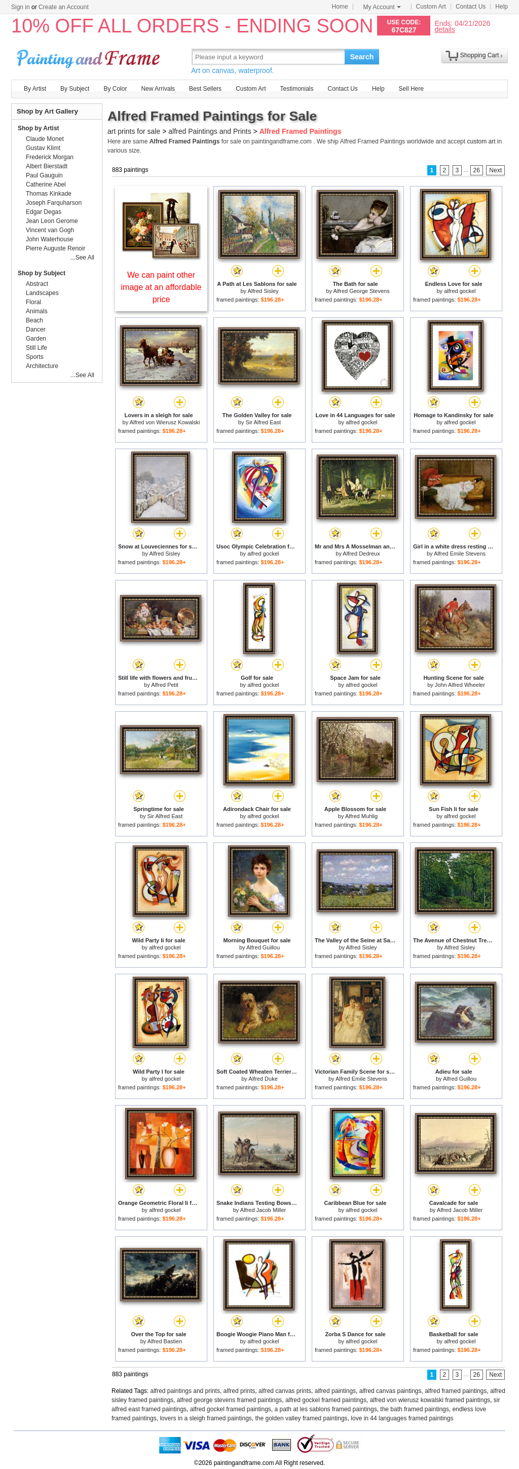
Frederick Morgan (49, 157)
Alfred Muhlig (361, 816)
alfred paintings (335, 1390)
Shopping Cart (479, 55)
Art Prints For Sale (90, 56)
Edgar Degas (43, 211)
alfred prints (239, 1390)
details (444, 29)
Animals (37, 311)
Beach (34, 320)
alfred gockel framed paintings (325, 1400)
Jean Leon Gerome (52, 221)
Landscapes (42, 293)
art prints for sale (133, 131)
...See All (82, 257)
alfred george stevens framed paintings (229, 1400)
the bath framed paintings (414, 1409)
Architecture (42, 366)
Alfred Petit (164, 685)
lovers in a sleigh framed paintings (205, 1418)
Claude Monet (45, 138)
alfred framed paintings (456, 1390)
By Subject (74, 88)
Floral (33, 302)
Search (362, 57)
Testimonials (296, 88)
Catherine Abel (46, 184)
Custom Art (431, 6)
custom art (481, 141)
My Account (382, 7)
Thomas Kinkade (48, 193)
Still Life (36, 347)
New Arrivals (158, 88)
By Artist (35, 88)
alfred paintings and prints (185, 1390)
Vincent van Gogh (50, 230)
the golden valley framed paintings (301, 1418)
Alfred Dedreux (361, 553)
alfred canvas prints (284, 1390)
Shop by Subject (41, 273)
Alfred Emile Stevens (460, 553)
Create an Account (64, 7)
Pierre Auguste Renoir (55, 248)
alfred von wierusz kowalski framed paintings (430, 1400)
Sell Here (411, 88)
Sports (35, 356)
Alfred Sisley (262, 291)
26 (476, 170)
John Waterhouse (49, 239)
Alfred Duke (262, 1079)
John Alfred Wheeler (460, 685)
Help (501, 6)
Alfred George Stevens (361, 291)
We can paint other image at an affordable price (161, 287)
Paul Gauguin (44, 175)
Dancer (36, 329)
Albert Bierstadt (46, 166)
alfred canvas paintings (390, 1390)
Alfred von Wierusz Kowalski (165, 422)
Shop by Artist (38, 128)
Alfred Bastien (164, 1341)
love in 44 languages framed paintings (402, 1418)
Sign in (20, 7)
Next (495, 170)
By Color (115, 88)
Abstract (37, 283)
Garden (36, 338)
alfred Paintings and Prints (209, 131)
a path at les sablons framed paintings (326, 1409)
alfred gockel (459, 291)
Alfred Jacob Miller (263, 1210)
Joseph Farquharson (54, 202)
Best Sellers (205, 88)
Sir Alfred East (263, 422)
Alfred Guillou (263, 947)
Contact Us (471, 6)
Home (340, 6)
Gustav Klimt (43, 148)
